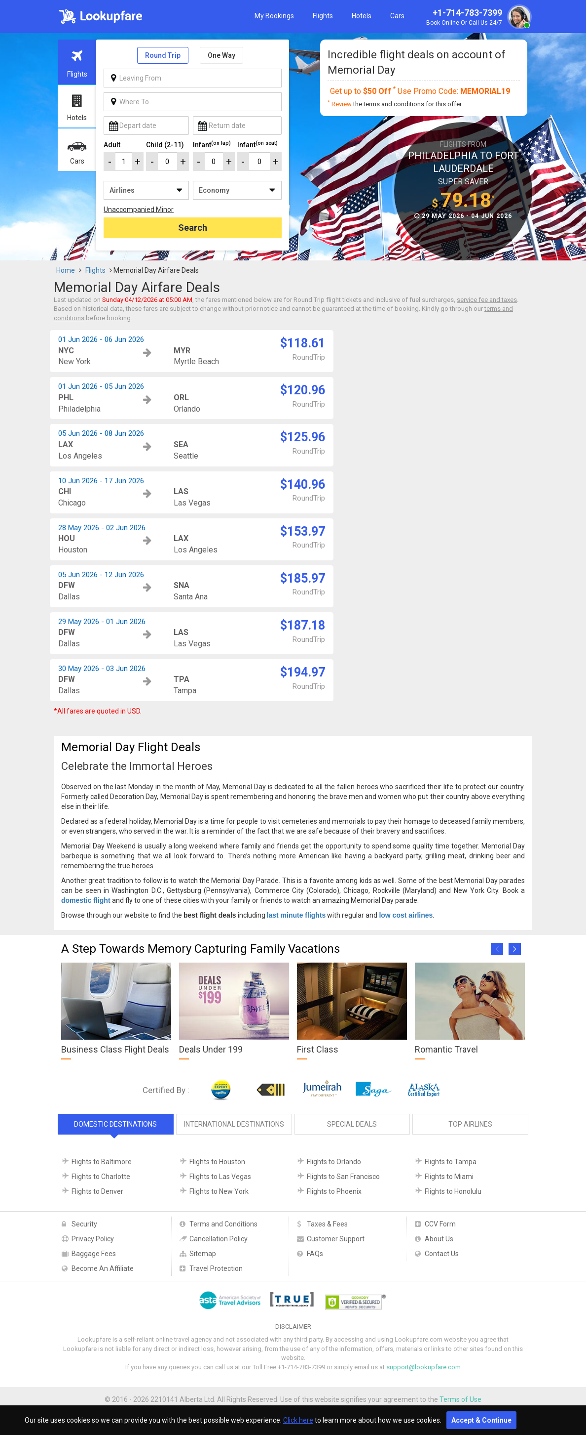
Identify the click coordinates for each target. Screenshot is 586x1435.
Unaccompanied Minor (139, 209)
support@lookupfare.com (423, 1367)
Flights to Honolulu (453, 1191)
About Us (439, 1238)
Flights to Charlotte (101, 1176)
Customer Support (336, 1238)
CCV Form (440, 1224)
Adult (112, 145)
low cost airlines (406, 915)
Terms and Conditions (223, 1224)
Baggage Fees (94, 1253)
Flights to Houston (217, 1161)
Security (84, 1224)
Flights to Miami (449, 1176)
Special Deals (352, 1124)
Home (65, 270)
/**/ (146, 190)
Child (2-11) (165, 145)
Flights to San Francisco (343, 1176)
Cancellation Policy (218, 1238)
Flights (323, 16)
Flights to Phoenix (334, 1191)
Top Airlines (470, 1124)
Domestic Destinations (115, 1124)
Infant (212, 144)
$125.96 (302, 437)
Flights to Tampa (450, 1161)
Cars (397, 16)
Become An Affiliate (103, 1268)
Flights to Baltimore (102, 1161)
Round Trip (163, 55)
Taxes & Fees (327, 1224)
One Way (221, 55)
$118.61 (302, 343)
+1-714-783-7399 (477, 18)
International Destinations (234, 1124)
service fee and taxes (487, 299)
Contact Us (442, 1253)
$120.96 (302, 390)
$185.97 (302, 578)
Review (341, 104)
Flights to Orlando (334, 1161)
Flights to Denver (97, 1191)
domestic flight (85, 900)
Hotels (361, 16)
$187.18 (302, 625)
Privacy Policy (93, 1238)
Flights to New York (219, 1191)
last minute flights (296, 915)
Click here (298, 1420)
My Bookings (274, 16)
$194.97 (302, 672)
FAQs (315, 1253)
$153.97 (302, 531)
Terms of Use (460, 1399)
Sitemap (202, 1253)
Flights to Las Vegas (220, 1176)
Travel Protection (216, 1268)
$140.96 (302, 484)
